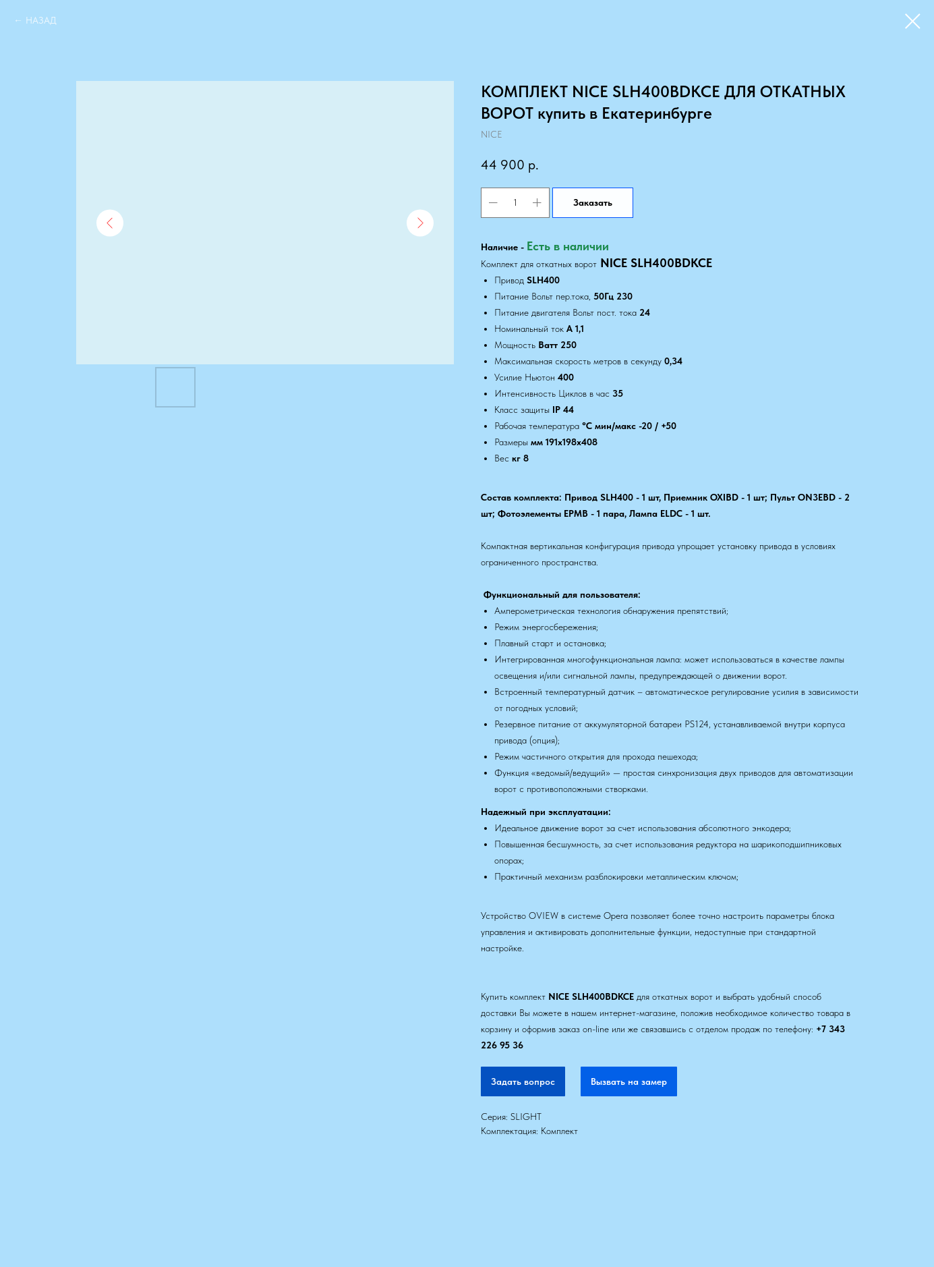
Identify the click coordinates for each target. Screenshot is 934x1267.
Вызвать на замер (629, 1081)
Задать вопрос (523, 1081)
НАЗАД (41, 20)
